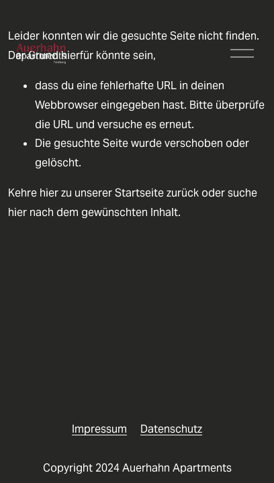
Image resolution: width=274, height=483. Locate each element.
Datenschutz (171, 429)
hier (49, 193)
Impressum (99, 429)
